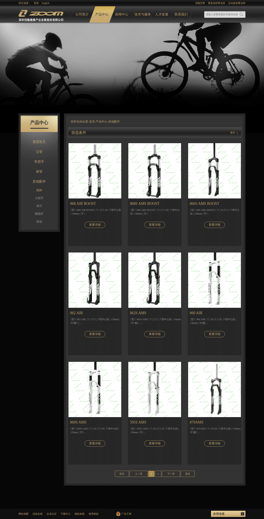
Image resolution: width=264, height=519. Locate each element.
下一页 (171, 473)
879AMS (196, 422)
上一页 (138, 473)
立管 (39, 151)
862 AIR (76, 313)
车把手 (39, 161)
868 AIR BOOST (83, 204)
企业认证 (52, 513)
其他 (39, 221)
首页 (92, 121)
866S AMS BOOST (204, 204)
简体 (36, 3)
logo (41, 14)
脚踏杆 (39, 213)
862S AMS (138, 313)
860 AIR (196, 313)
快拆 (39, 190)
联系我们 (181, 14)
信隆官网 (200, 3)
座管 (39, 171)
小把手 (39, 198)
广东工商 (126, 513)
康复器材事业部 (216, 3)
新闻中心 (121, 14)
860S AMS (78, 422)
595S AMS (138, 422)
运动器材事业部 (236, 3)
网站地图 (23, 513)
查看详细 (95, 224)
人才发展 (161, 14)
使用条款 (94, 513)
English (45, 3)
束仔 (39, 206)
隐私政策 (80, 513)
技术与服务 (142, 14)
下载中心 (66, 513)
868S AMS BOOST (144, 204)
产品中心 (101, 14)
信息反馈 (37, 513)
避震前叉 (39, 142)
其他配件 (39, 181)
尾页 (187, 473)
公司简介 (82, 14)
